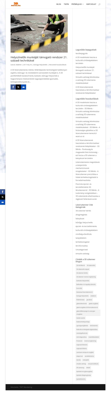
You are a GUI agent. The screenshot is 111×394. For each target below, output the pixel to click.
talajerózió (79, 356)
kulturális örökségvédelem (87, 230)
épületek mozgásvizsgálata (84, 372)
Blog (58, 4)
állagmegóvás (81, 214)
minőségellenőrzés (81, 334)
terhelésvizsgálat (82, 242)
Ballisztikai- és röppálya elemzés (86, 284)
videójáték (86, 360)
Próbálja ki (77, 4)
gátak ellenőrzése (81, 304)
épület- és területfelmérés (86, 226)
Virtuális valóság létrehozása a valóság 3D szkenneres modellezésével (87, 80)
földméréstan (80, 300)
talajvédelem (81, 238)
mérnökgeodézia (81, 337)
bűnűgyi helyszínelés (40, 65)
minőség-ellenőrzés (84, 234)
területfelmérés (89, 356)
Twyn (66, 4)
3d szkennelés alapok (82, 269)
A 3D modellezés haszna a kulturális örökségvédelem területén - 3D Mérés (87, 105)
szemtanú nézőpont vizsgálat (84, 353)
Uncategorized (82, 249)
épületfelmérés (80, 380)
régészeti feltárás (81, 349)
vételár (88, 368)
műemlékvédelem (94, 337)
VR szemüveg (80, 368)
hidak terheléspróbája (83, 322)
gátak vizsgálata (93, 304)
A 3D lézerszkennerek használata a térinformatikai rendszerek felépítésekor (87, 90)
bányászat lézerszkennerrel (84, 292)
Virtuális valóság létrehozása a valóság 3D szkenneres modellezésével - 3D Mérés (87, 124)
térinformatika (82, 246)
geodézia (89, 300)
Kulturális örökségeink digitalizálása (86, 330)
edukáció (93, 296)
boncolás (79, 288)
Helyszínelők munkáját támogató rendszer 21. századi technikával (39, 58)
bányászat (80, 218)
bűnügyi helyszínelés (82, 296)
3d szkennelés (91, 265)
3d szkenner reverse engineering (86, 277)
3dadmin (19, 65)
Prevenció (79, 341)
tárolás (78, 360)
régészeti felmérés (81, 345)
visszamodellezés (93, 364)
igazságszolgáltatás (82, 326)
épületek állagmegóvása (83, 376)
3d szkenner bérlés (83, 210)
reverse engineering (90, 341)
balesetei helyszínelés (82, 281)
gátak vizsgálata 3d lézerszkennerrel (87, 308)
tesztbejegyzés (82, 53)
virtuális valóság (82, 253)
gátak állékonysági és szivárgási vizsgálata (85, 313)
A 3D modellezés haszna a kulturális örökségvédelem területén (87, 60)
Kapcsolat (91, 4)
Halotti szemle (80, 318)
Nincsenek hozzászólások (57, 65)
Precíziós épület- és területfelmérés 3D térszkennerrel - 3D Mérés (86, 187)
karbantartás (94, 326)
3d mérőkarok (80, 265)
